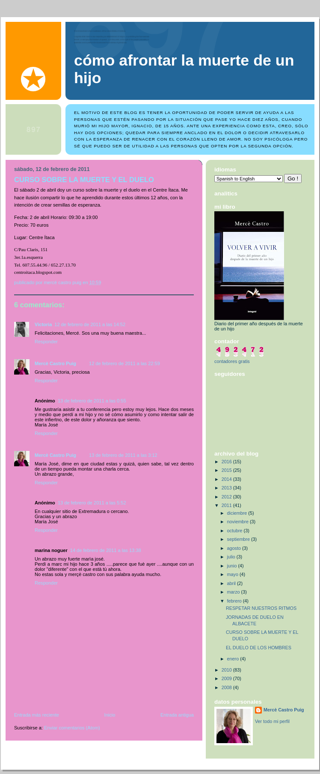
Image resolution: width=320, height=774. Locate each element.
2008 (227, 687)
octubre (235, 530)
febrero (235, 600)
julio (232, 556)
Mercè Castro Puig (55, 363)
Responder (46, 341)
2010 (227, 669)
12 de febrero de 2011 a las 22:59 (124, 363)
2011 (227, 505)
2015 (227, 470)
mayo (233, 574)
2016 (227, 461)
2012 (227, 496)
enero (233, 658)
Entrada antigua (177, 714)
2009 (227, 678)
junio (232, 565)
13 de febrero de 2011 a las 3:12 (123, 455)
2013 (227, 487)
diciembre (238, 513)
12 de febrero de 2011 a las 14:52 (89, 324)
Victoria (43, 324)
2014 (227, 479)
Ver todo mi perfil (272, 721)
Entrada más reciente (36, 714)
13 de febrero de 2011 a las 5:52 (92, 502)
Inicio (110, 714)
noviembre (238, 521)
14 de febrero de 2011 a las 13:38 (105, 550)
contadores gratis (232, 361)
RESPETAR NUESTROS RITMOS (261, 608)
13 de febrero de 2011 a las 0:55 (92, 400)
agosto (234, 548)
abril (232, 583)
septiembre (239, 539)
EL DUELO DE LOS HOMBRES (258, 647)
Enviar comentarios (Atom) (72, 727)
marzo (234, 591)
